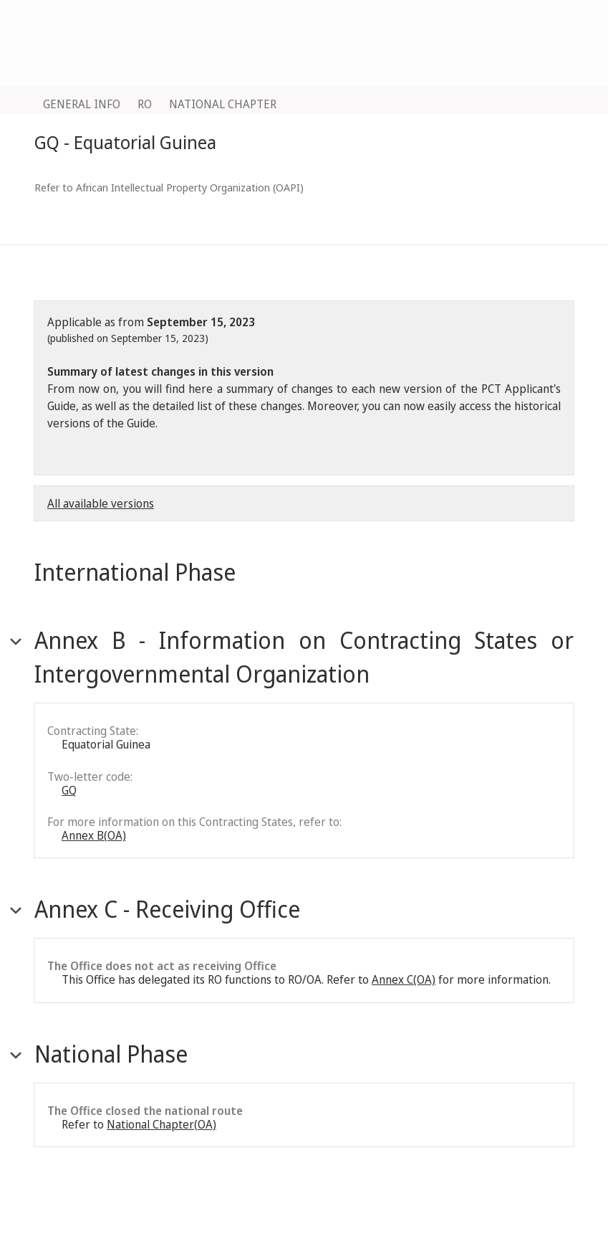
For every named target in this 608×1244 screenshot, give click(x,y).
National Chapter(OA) (161, 1124)
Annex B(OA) (94, 835)
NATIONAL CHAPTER (222, 104)
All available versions (100, 503)
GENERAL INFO (81, 104)
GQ (69, 790)
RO (144, 104)
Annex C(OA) (403, 979)
